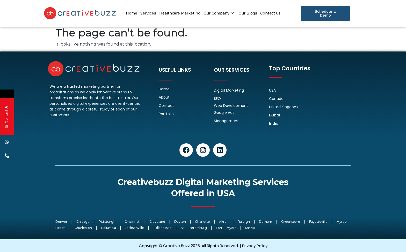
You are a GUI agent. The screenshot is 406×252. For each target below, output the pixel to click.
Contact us (270, 13)
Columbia (108, 228)
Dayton (180, 222)
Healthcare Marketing (179, 13)
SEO (217, 98)
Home (131, 13)
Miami (250, 228)
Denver (61, 222)
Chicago (83, 222)
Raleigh (244, 222)
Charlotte (202, 222)
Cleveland (157, 222)
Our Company (219, 13)
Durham (265, 222)
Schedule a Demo (325, 13)
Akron (224, 222)
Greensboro (290, 222)
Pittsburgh (107, 222)
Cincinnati (132, 222)
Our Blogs (247, 13)
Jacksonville (134, 228)
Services (148, 13)
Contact (166, 105)
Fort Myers (226, 228)
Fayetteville (318, 222)
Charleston (83, 228)
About (164, 97)
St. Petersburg (194, 228)
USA (272, 90)
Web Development (231, 105)
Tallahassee (162, 228)
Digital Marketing (229, 90)
